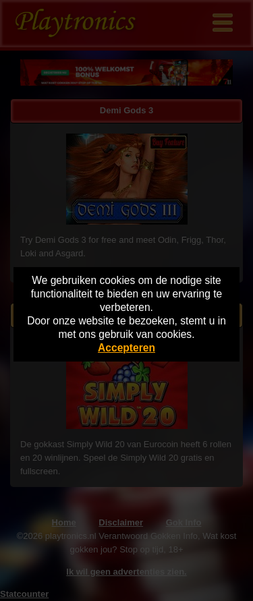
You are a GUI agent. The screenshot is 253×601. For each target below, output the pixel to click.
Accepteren (126, 347)
